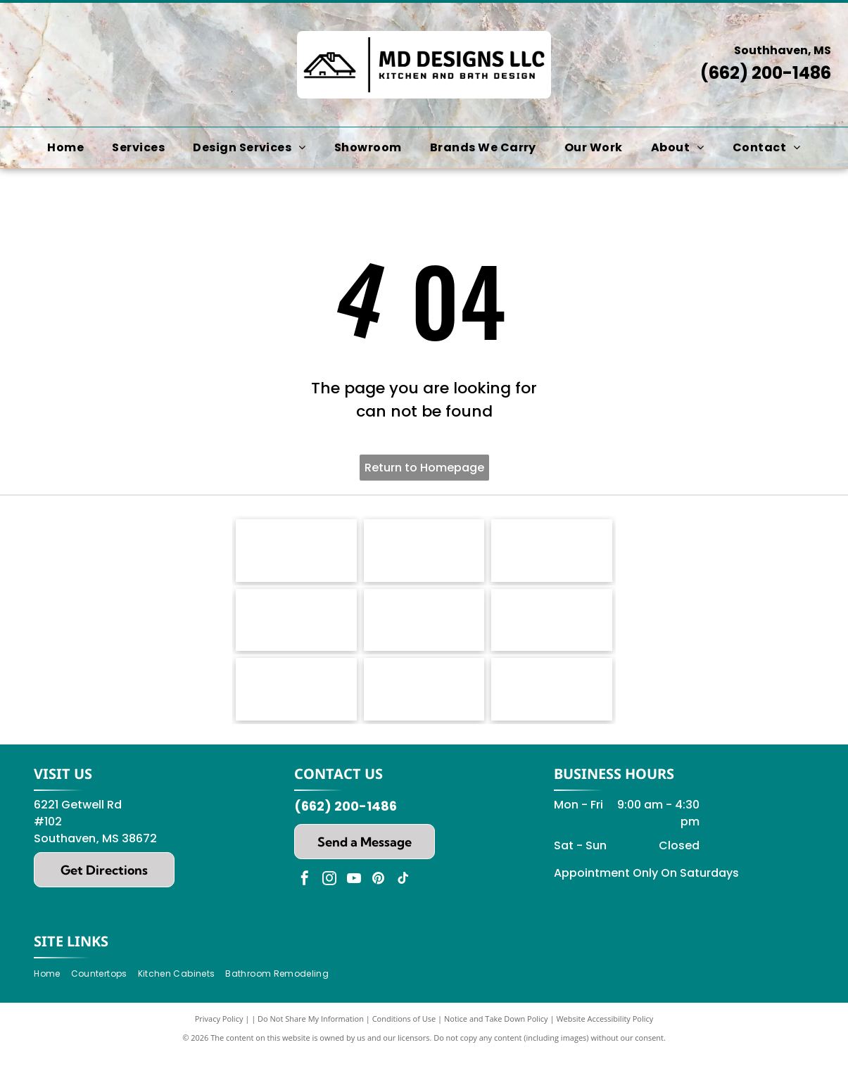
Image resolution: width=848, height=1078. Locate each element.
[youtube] (354, 904)
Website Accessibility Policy (604, 1042)
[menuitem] (65, 148)
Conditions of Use (404, 1042)
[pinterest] (378, 904)
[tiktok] (403, 904)
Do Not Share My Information (311, 1042)
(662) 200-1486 (765, 72)
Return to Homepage (424, 467)
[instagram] (329, 904)
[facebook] (304, 904)
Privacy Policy (219, 1042)
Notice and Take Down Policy (496, 1042)
